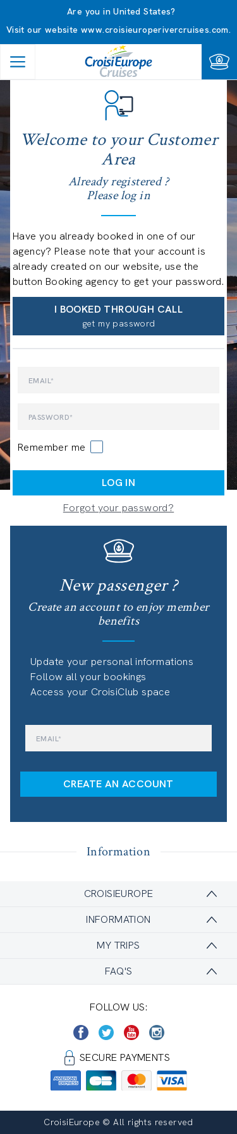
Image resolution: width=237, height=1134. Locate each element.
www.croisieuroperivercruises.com (155, 29)
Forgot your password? (118, 507)
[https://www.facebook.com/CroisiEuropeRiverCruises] (80, 1032)
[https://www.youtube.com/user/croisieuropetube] (131, 1032)
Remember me (51, 447)
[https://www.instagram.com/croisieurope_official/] (156, 1032)
